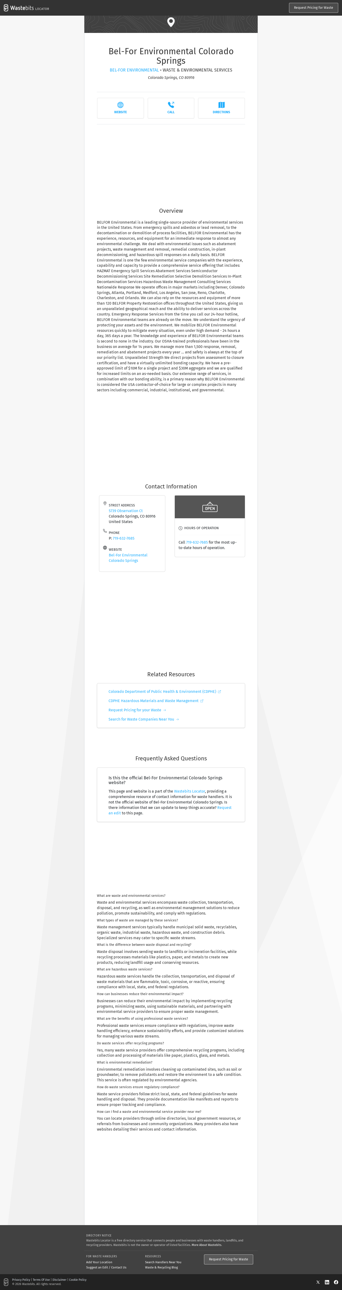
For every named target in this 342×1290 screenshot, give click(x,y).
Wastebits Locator (189, 791)
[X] (320, 1282)
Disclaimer (59, 1279)
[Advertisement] (171, 163)
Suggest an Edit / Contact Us (106, 1267)
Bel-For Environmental (134, 70)
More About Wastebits (206, 1245)
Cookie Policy (77, 1279)
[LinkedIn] (329, 1282)
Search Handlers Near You (163, 1262)
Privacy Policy (21, 1279)
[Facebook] (336, 1282)
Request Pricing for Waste (313, 8)
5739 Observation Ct (126, 511)
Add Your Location (99, 1262)
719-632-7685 (123, 538)
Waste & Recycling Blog (161, 1267)
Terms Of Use (41, 1279)
